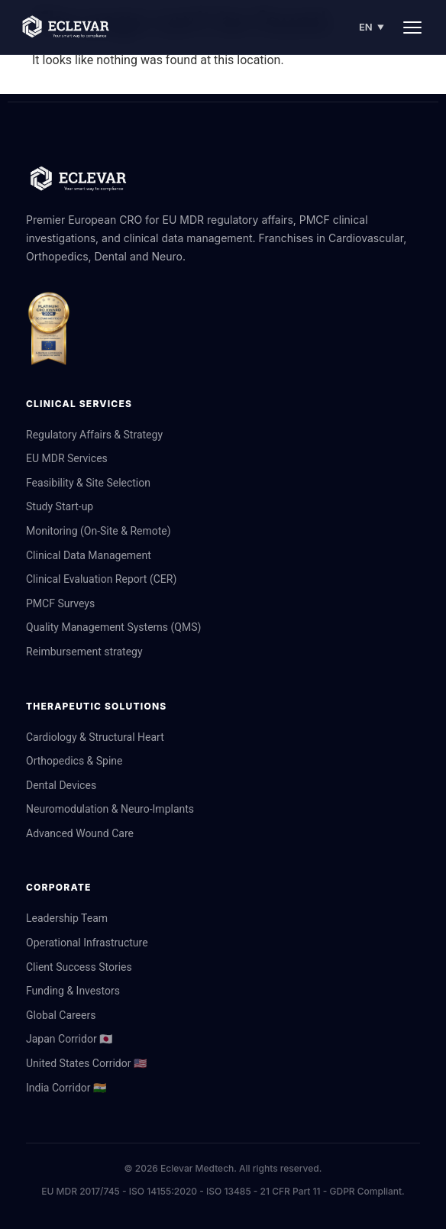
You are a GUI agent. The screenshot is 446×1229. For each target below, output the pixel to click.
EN (371, 27)
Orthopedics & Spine (74, 761)
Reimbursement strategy (84, 651)
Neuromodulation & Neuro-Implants (110, 809)
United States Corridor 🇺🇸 (86, 1063)
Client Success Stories (79, 967)
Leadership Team (67, 918)
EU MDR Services (67, 458)
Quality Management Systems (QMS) (113, 627)
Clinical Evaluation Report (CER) (101, 579)
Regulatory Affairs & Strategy (94, 435)
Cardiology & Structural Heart (95, 737)
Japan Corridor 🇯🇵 (69, 1039)
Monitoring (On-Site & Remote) (98, 531)
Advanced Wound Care (80, 833)
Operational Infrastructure (87, 942)
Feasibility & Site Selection (88, 483)
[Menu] (412, 27)
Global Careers (60, 1015)
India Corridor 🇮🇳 (66, 1088)
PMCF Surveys (60, 603)
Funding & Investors (73, 991)
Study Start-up (59, 506)
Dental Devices (61, 785)
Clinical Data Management (88, 555)
